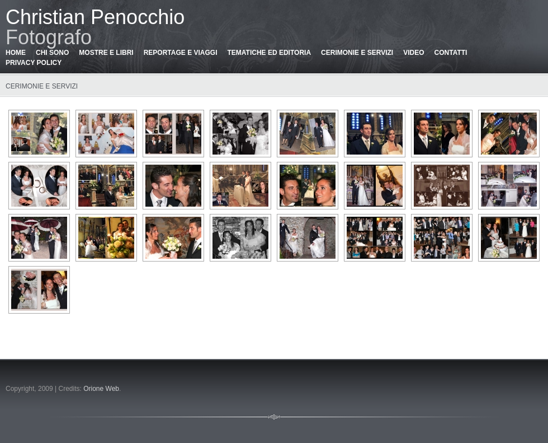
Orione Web (101, 389)
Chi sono (52, 53)
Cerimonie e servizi (357, 53)
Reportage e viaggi (181, 53)
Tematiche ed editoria (269, 53)
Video (413, 53)
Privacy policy (34, 63)
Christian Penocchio (95, 17)
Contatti (450, 53)
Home (16, 53)
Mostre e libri (106, 53)
